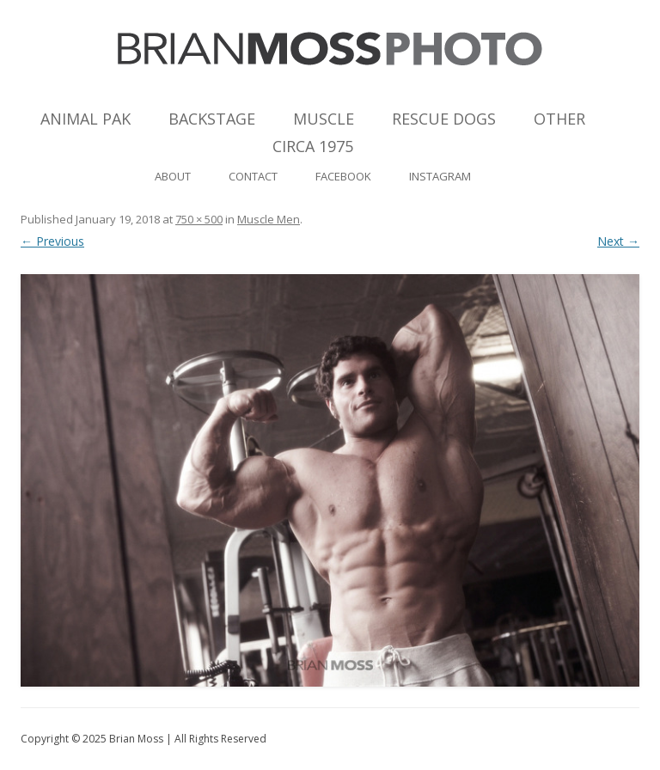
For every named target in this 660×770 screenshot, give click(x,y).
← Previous (52, 241)
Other (559, 118)
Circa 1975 (312, 146)
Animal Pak (85, 118)
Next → (618, 241)
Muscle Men (268, 219)
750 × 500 (199, 219)
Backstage (211, 118)
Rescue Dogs (444, 118)
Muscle (323, 118)
